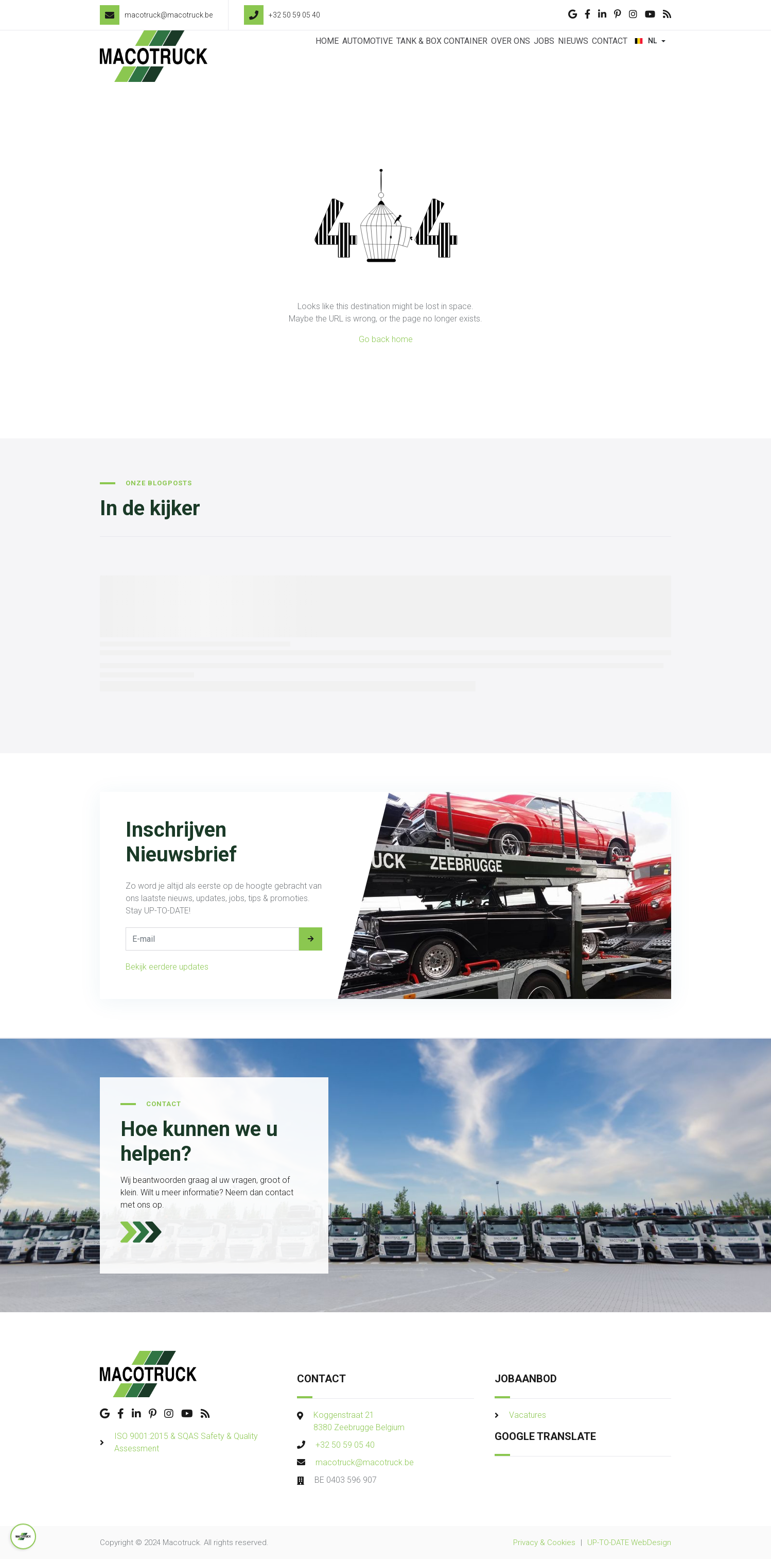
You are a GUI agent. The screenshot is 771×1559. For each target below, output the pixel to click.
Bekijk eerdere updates (167, 967)
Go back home (386, 339)
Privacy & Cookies (544, 1542)
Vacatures (527, 1415)
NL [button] (647, 56)
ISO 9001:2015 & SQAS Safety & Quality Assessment (186, 1442)
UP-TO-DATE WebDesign (629, 1542)
